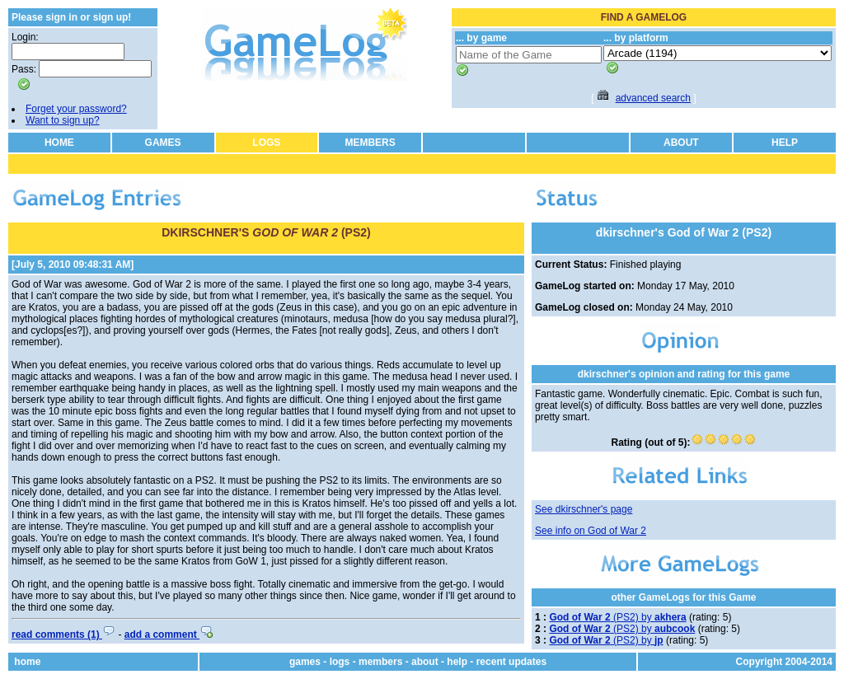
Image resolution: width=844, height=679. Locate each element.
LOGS (266, 142)
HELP (784, 142)
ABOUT (681, 142)
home (27, 661)
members (380, 661)
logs (340, 661)
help (457, 661)
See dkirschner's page (583, 509)
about (424, 661)
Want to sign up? (63, 120)
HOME (59, 142)
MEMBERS (370, 142)
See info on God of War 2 (590, 530)
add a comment (168, 634)
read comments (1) (63, 634)
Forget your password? (76, 109)
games (305, 661)
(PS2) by (617, 617)
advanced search (653, 98)
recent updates (511, 661)
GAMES (163, 142)
